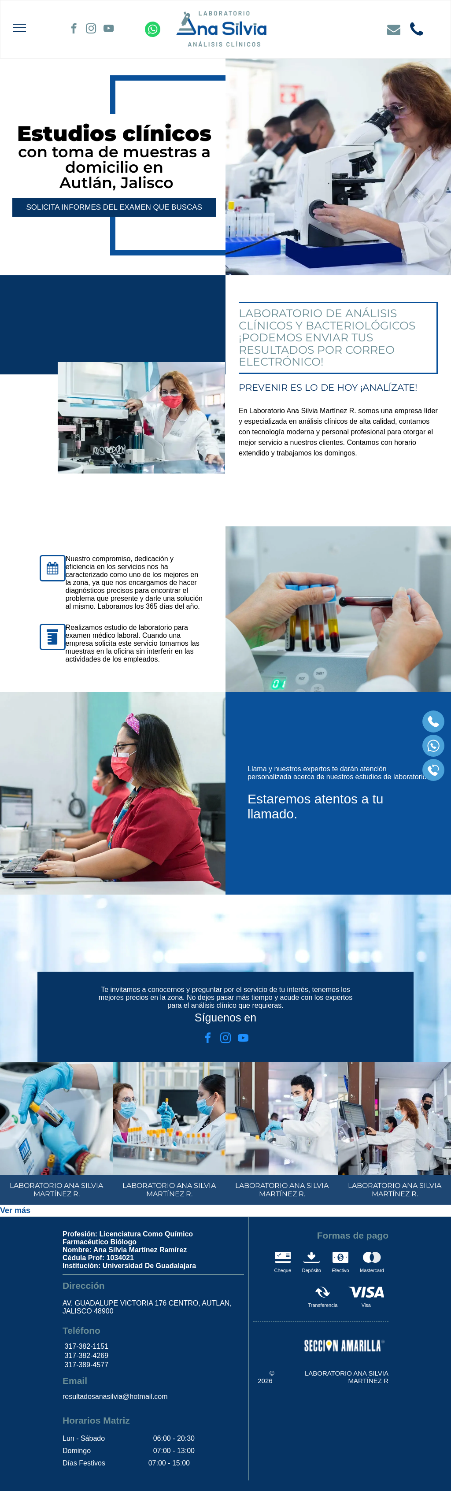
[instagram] (91, 29)
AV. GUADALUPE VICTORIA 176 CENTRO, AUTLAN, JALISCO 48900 (147, 1307)
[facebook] (73, 29)
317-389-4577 (85, 1365)
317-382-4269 (85, 1355)
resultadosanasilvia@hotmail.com (115, 1396)
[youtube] (108, 29)
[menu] (19, 27)
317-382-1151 (85, 1346)
